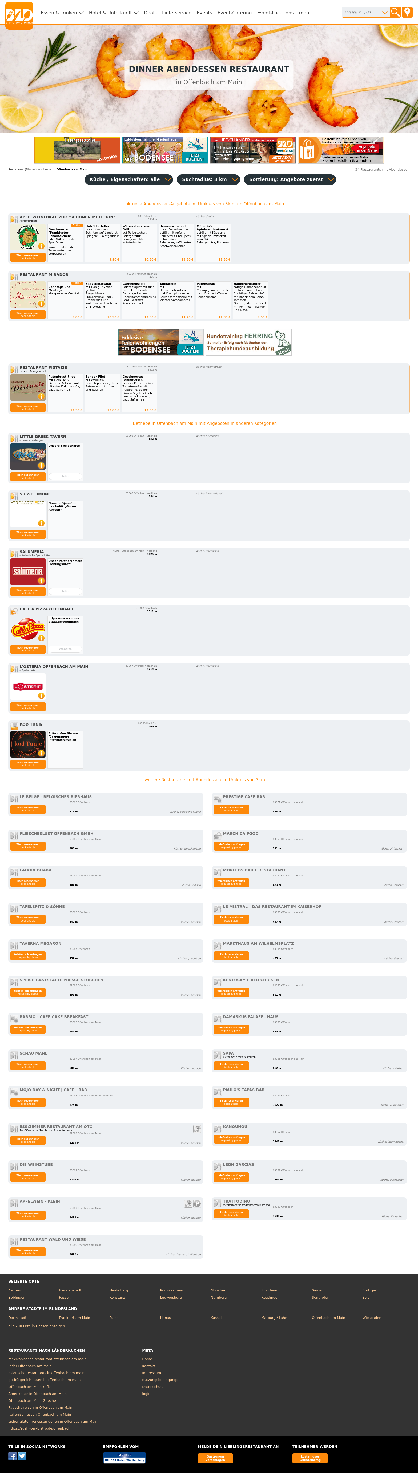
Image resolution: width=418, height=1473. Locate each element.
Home (147, 1359)
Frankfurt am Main (74, 1318)
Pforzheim (269, 1290)
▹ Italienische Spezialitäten (35, 555)
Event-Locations (275, 12)
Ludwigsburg (171, 1297)
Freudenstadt (70, 1290)
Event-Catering (235, 12)
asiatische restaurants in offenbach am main (46, 1373)
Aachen (14, 1290)
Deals (150, 12)
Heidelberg (119, 1290)
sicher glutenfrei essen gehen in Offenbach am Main (52, 1421)
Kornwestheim (172, 1290)
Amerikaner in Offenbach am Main (37, 1394)
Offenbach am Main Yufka (30, 1387)
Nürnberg (219, 1297)
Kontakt (148, 1366)
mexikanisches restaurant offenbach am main (47, 1359)
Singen (318, 1290)
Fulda (114, 1318)
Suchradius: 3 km (204, 179)
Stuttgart (370, 1290)
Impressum (151, 1373)
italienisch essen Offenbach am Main (39, 1414)
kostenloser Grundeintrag (310, 1458)
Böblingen (16, 1297)
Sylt (366, 1297)
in (24, 169)
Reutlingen (270, 1297)
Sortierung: (286, 179)
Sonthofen (320, 1297)
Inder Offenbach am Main (29, 1366)
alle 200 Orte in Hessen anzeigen (36, 1326)
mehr (305, 12)
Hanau (165, 1318)
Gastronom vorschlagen (215, 1458)
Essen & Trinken (59, 12)
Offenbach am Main (328, 1318)
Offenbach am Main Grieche (32, 1401)
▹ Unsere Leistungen (32, 440)
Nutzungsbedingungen (161, 1380)
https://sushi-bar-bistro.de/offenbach (39, 1428)
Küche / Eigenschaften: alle (125, 179)
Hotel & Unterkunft (110, 12)
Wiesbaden (372, 1318)
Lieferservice (176, 12)
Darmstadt (17, 1318)
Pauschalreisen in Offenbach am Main (40, 1408)
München (218, 1290)
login (146, 1394)
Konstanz (117, 1297)
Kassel (216, 1318)
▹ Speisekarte (27, 670)
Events (204, 12)
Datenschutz (152, 1387)
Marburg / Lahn (274, 1318)
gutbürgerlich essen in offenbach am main (44, 1380)
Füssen (65, 1297)
